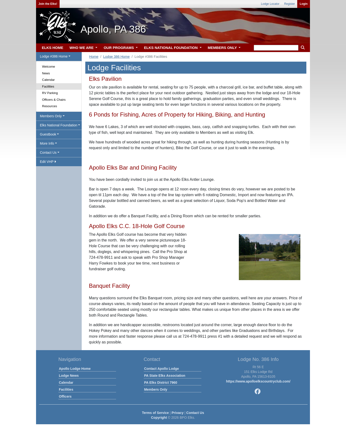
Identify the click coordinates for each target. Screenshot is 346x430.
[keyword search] (276, 48)
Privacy (178, 413)
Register (289, 4)
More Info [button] (47, 143)
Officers (65, 396)
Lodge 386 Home (116, 57)
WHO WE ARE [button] (81, 48)
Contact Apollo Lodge (161, 369)
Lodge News (69, 375)
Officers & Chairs (54, 99)
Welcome (48, 66)
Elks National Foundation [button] (58, 125)
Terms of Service (155, 413)
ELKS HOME (52, 48)
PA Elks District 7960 (160, 382)
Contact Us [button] (48, 152)
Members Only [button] (51, 116)
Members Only (155, 389)
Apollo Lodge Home (75, 369)
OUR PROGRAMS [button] (119, 48)
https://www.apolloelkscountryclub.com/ (258, 381)
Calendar (48, 80)
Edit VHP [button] (48, 162)
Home (93, 57)
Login (304, 4)
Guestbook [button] (48, 134)
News (46, 73)
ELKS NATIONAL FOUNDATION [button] (171, 48)
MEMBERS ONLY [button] (223, 48)
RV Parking (50, 93)
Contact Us (195, 413)
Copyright (159, 417)
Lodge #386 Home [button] (54, 56)
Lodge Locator (270, 4)
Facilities (48, 86)
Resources (49, 106)
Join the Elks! (47, 4)
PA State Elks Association (164, 375)
